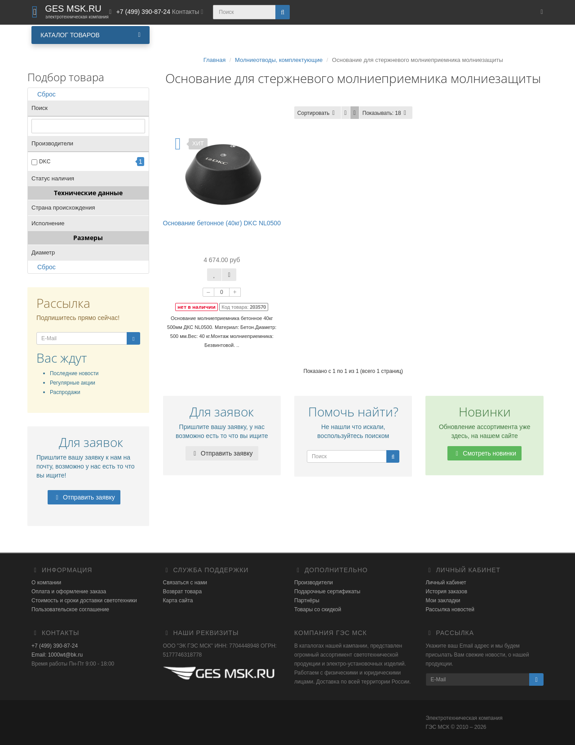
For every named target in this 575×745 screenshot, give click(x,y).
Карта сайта (178, 600)
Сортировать (317, 113)
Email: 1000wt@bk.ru (57, 655)
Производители (313, 582)
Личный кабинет (446, 582)
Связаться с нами (185, 582)
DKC (44, 161)
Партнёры (306, 600)
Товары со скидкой (317, 609)
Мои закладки (443, 600)
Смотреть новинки (484, 453)
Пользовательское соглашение (70, 609)
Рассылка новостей (450, 609)
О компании (46, 582)
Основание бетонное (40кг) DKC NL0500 (222, 223)
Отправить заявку (84, 497)
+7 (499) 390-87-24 (54, 646)
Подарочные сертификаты (327, 591)
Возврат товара (182, 591)
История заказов (447, 591)
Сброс (43, 94)
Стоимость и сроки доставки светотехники (84, 600)
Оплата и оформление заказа (68, 591)
